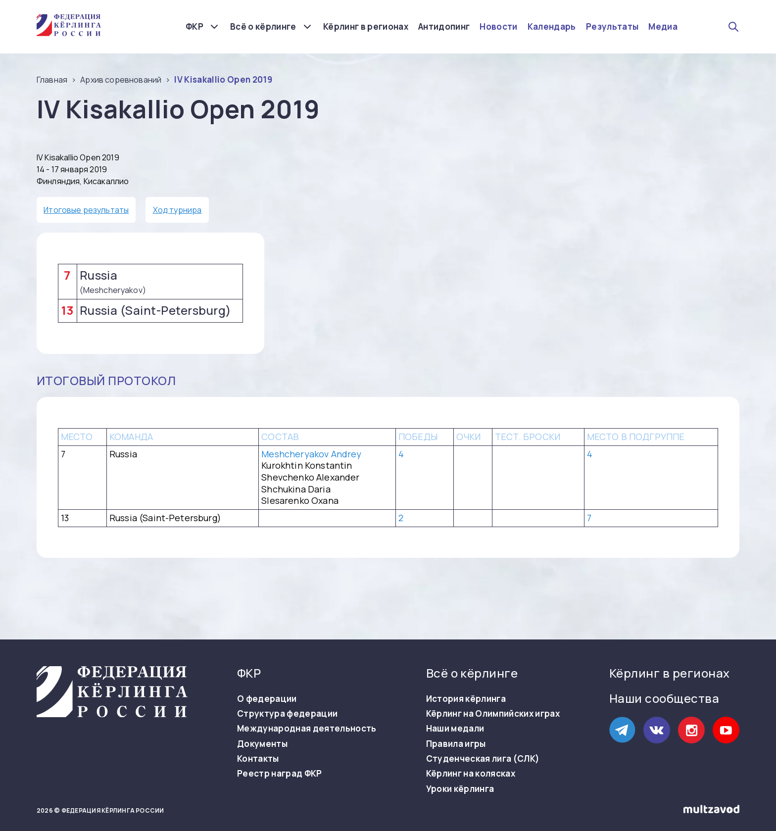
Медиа (663, 26)
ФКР (194, 26)
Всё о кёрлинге (263, 26)
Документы (262, 743)
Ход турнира (177, 209)
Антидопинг (444, 26)
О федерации (267, 698)
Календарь (552, 26)
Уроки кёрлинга (460, 788)
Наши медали (455, 728)
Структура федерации (287, 713)
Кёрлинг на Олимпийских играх (493, 713)
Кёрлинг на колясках (470, 773)
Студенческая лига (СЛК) (483, 758)
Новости (498, 26)
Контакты (258, 758)
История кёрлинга (466, 698)
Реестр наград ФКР (279, 773)
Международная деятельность (307, 728)
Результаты (612, 26)
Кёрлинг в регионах (365, 26)
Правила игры (456, 743)
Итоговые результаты (86, 209)
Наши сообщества (664, 698)
